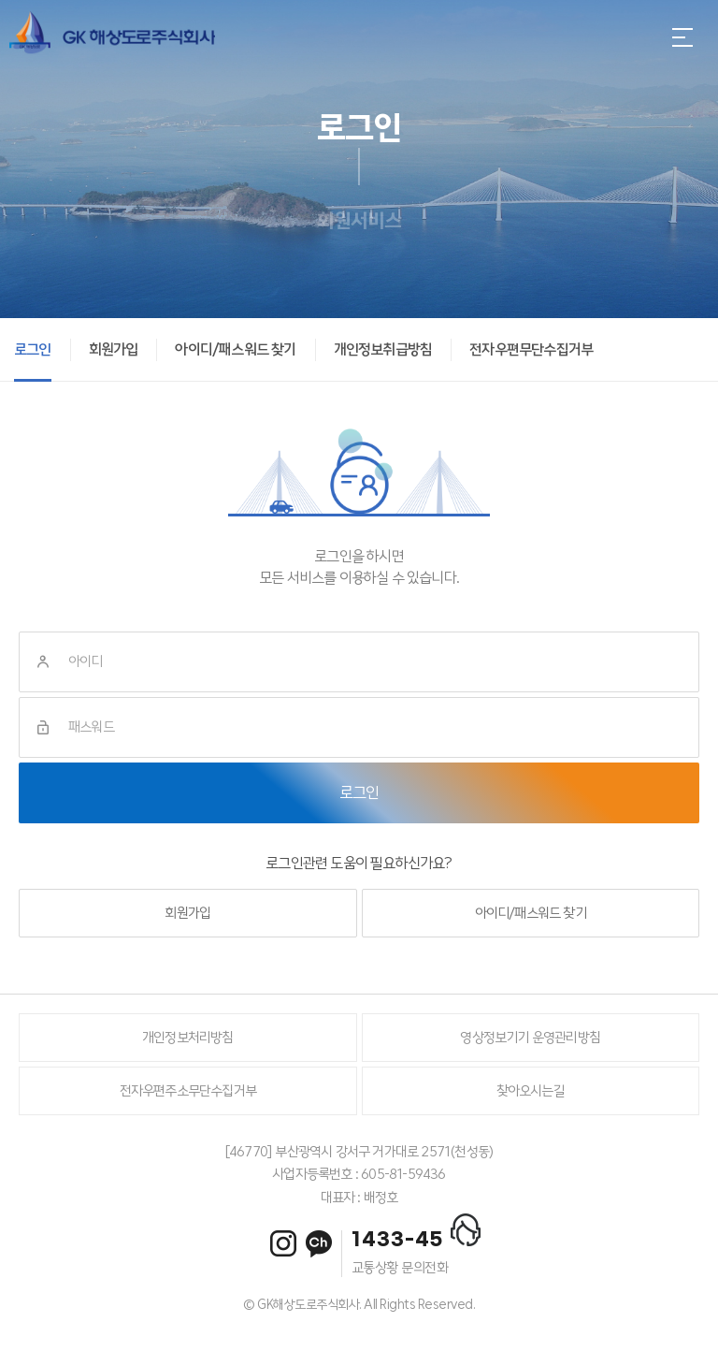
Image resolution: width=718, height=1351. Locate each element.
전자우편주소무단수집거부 (188, 1090)
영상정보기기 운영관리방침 (530, 1037)
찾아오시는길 (530, 1090)
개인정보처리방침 (188, 1037)
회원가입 (187, 913)
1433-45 (397, 1239)
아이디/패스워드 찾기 (530, 913)
